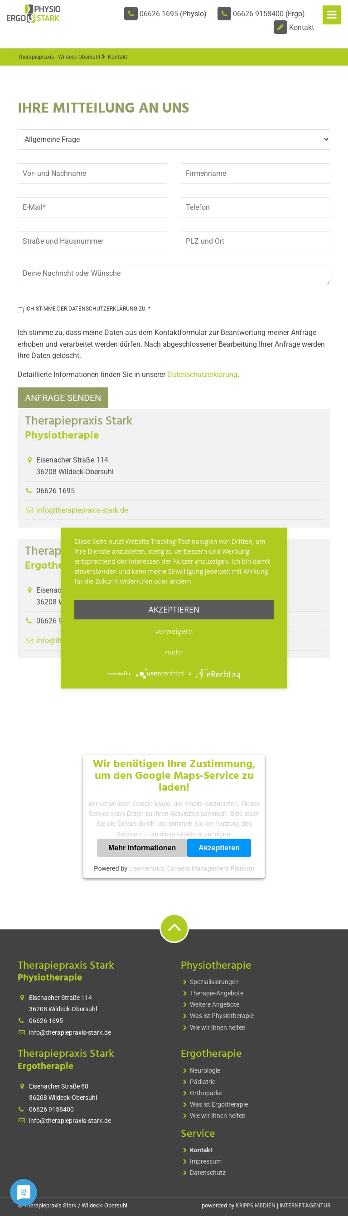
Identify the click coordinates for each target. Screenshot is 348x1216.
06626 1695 (159, 13)
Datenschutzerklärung (202, 374)
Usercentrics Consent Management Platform (191, 868)
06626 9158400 (258, 13)
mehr (174, 652)
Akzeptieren (219, 848)
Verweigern (174, 631)
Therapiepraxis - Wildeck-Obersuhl (59, 57)
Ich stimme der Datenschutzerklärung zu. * (87, 309)
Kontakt (301, 27)
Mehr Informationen (142, 848)
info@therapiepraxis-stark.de (70, 1032)
